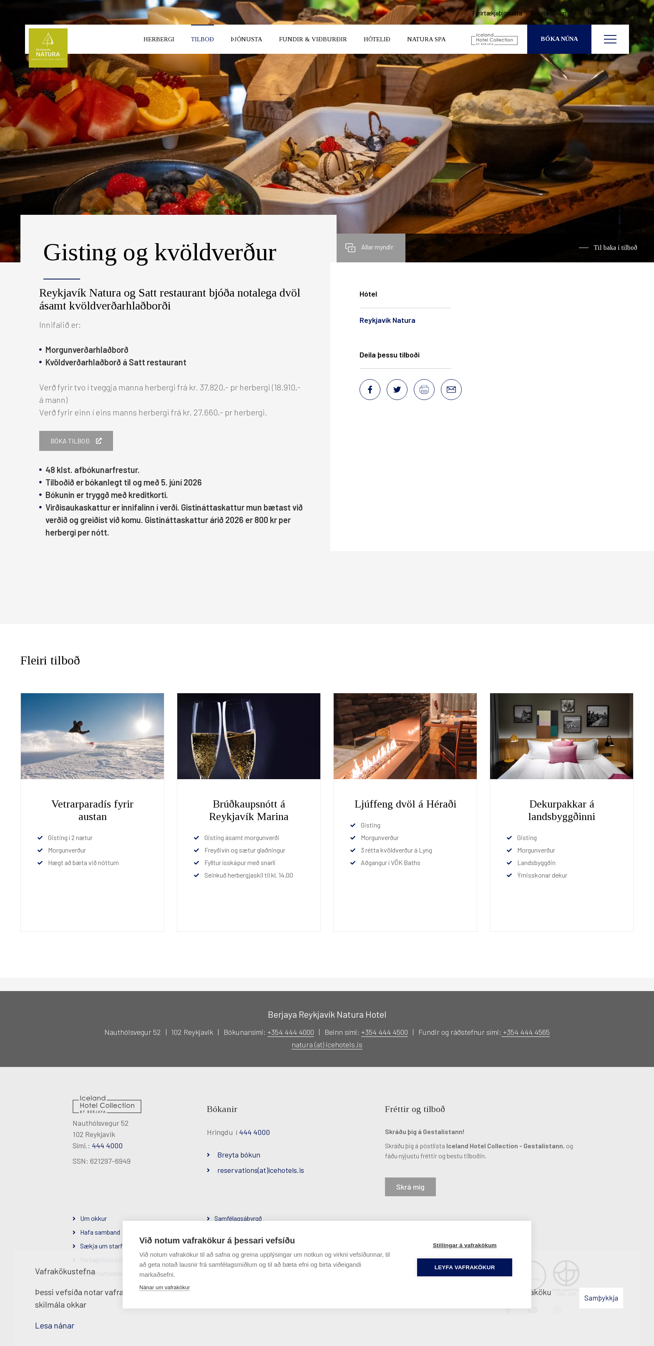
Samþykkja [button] (601, 1297)
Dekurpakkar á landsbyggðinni (561, 810)
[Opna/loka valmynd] (610, 39)
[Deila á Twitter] (397, 389)
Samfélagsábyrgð (238, 1218)
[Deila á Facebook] (370, 389)
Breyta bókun (238, 1154)
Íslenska (599, 13)
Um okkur (93, 1218)
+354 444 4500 (384, 1032)
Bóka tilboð (70, 441)
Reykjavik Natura (387, 320)
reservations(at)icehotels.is (260, 1170)
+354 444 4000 (290, 1032)
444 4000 (107, 1145)
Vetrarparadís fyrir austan (92, 810)
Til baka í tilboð (615, 247)
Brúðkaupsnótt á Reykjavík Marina (249, 810)
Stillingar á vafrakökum (465, 1245)
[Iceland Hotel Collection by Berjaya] (495, 39)
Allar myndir (377, 247)
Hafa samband (100, 1232)
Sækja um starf (101, 1246)
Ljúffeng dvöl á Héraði (405, 804)
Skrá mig (410, 1186)
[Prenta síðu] (424, 389)
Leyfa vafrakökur (465, 1267)
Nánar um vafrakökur (164, 1287)
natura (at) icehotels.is (327, 1044)
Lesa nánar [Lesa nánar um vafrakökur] (54, 1325)
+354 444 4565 (525, 1032)
